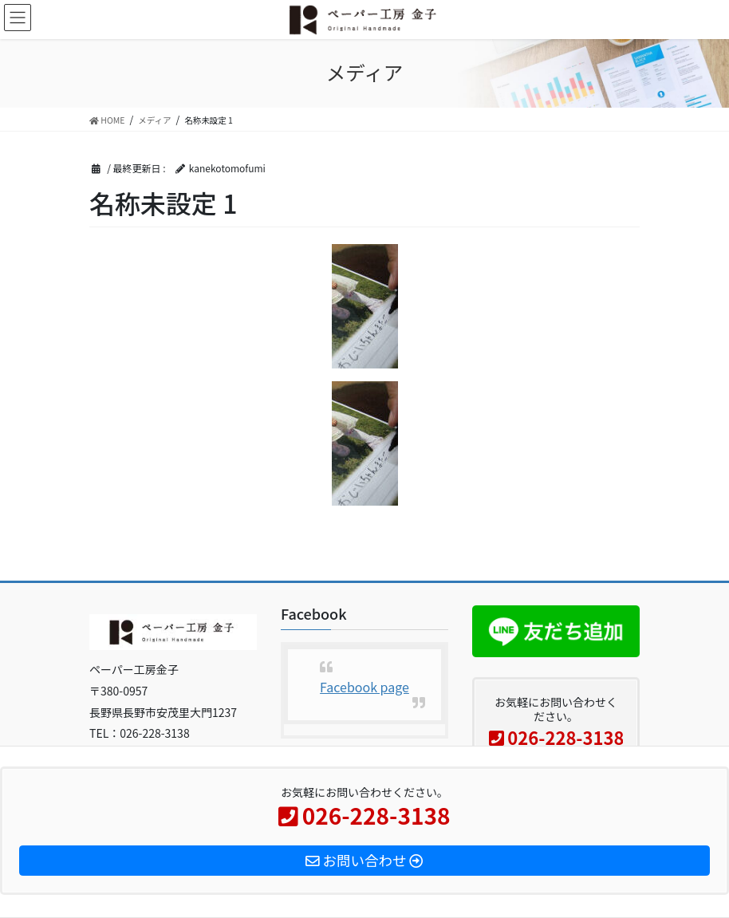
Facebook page (364, 686)
